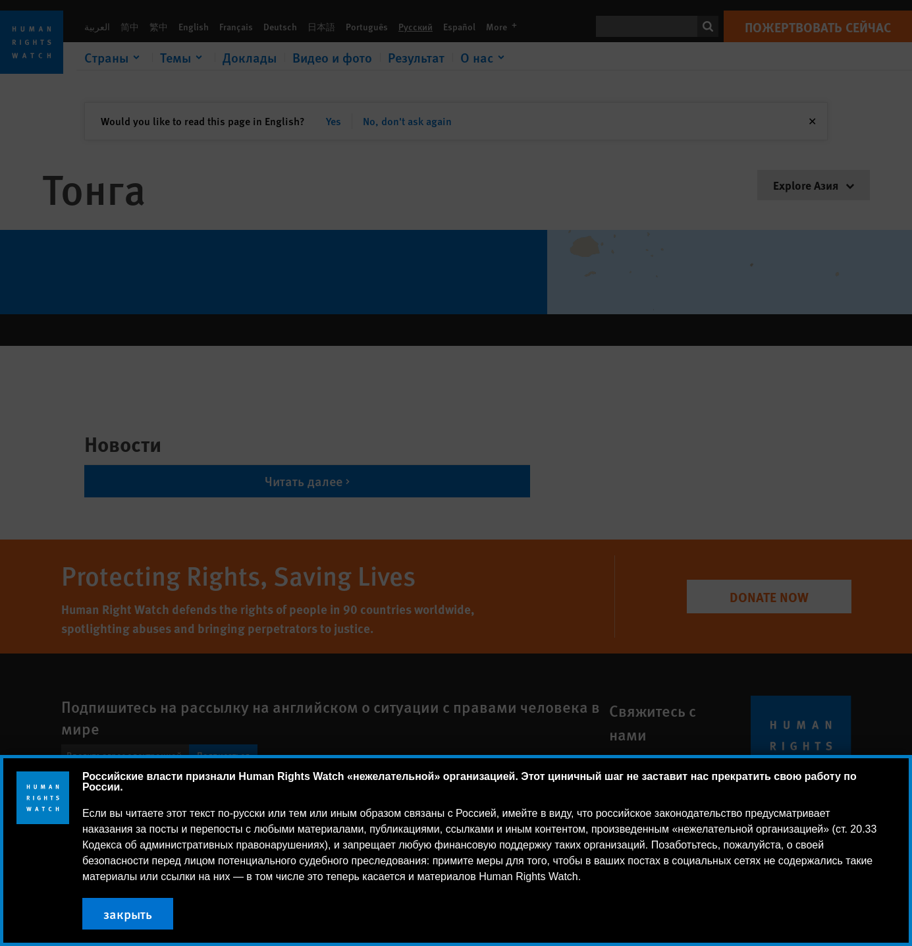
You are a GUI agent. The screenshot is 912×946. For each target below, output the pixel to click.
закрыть (127, 913)
